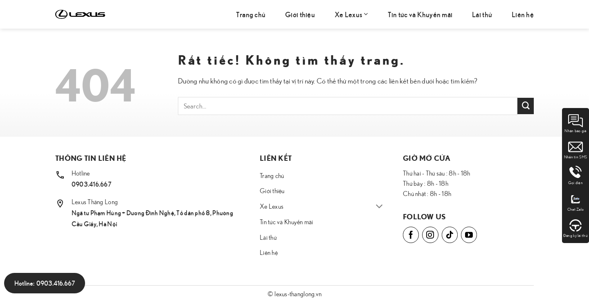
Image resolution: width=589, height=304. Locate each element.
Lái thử (482, 14)
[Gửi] (525, 106)
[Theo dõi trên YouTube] (469, 235)
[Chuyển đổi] (379, 207)
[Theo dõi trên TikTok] (450, 235)
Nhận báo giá (575, 123)
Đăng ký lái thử (575, 228)
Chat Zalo (575, 202)
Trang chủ (250, 14)
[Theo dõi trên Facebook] (411, 235)
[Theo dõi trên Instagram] (430, 235)
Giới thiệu (300, 14)
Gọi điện (575, 175)
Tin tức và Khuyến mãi (420, 14)
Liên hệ (523, 14)
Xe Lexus (351, 14)
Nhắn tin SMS (575, 149)
